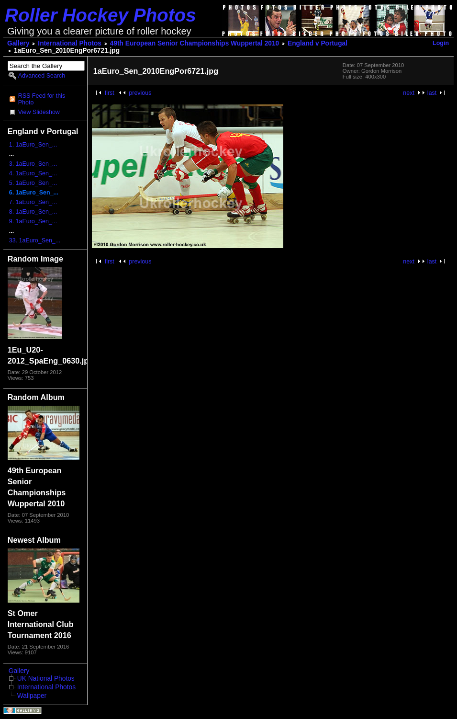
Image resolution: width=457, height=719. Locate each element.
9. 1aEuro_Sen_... (33, 221)
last (431, 93)
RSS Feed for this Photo (41, 99)
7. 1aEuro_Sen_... (33, 202)
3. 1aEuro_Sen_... (33, 163)
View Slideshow (39, 112)
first (109, 93)
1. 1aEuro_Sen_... (33, 144)
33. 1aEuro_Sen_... (34, 240)
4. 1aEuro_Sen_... (33, 173)
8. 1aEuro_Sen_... (33, 211)
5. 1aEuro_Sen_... (33, 183)
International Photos (69, 43)
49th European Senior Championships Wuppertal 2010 (194, 43)
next (408, 93)
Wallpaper (31, 695)
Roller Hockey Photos (100, 15)
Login (441, 43)
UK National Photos (46, 678)
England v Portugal (317, 43)
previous (140, 93)
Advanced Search (41, 75)
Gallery (18, 43)
